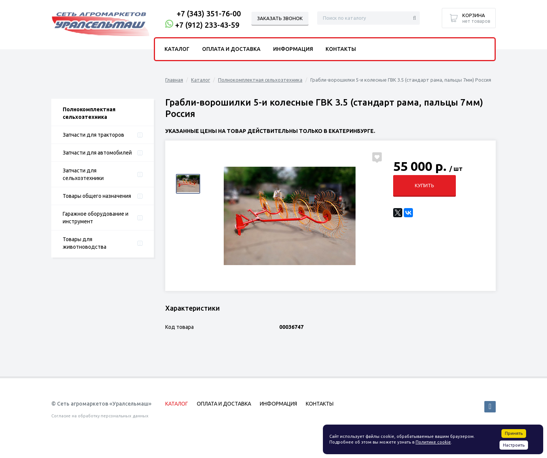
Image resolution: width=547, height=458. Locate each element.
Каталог (200, 79)
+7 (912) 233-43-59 (207, 25)
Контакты (341, 49)
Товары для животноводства (84, 243)
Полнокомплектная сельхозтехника (89, 113)
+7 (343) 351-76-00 (209, 13)
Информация (293, 49)
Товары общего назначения (97, 196)
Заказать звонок (280, 18)
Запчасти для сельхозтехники (83, 174)
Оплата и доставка (231, 49)
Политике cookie (433, 442)
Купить (424, 185)
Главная (174, 79)
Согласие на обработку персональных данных (100, 416)
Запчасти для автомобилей (97, 153)
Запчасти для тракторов (93, 135)
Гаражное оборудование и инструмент (95, 217)
